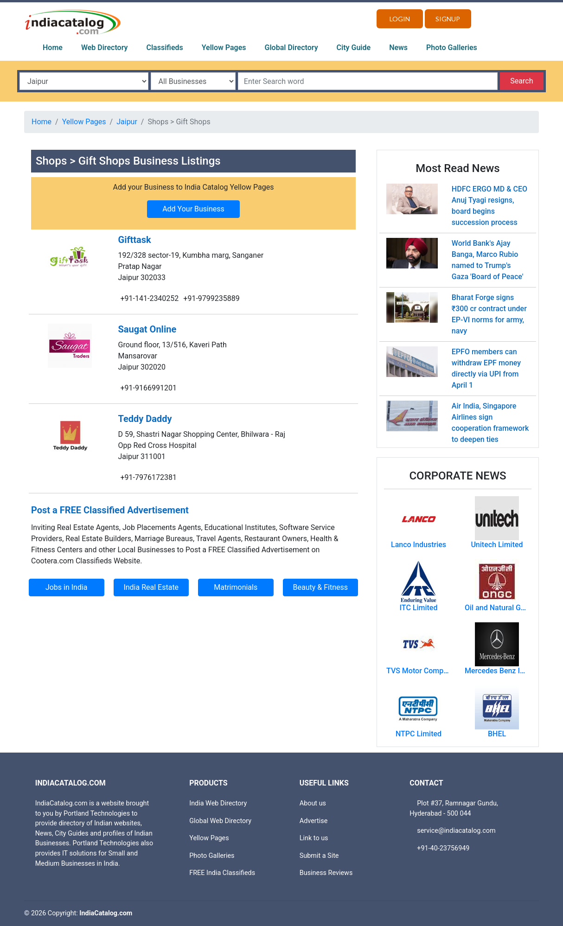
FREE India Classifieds (222, 873)
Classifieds (165, 47)
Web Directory (104, 47)
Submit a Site (319, 856)
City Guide (354, 47)
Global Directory (291, 47)
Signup (447, 19)
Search (521, 81)
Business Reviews (326, 873)
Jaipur (126, 121)
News (398, 47)
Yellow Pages (224, 47)
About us (313, 803)
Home (53, 47)
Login (400, 19)
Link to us (314, 838)
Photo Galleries (451, 47)
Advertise (314, 821)
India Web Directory (218, 803)
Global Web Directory (220, 821)
